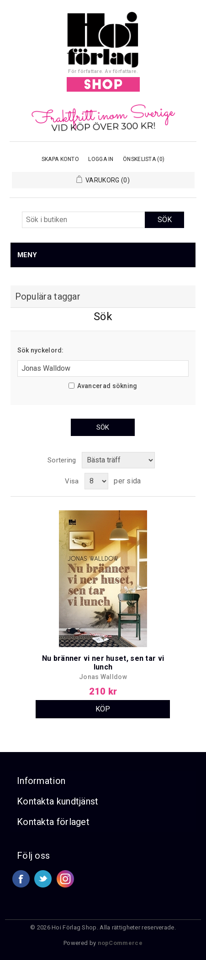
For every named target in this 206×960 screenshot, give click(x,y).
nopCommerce (120, 942)
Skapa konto (60, 159)
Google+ (65, 878)
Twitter (43, 878)
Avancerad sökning (107, 385)
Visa (72, 481)
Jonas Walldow (103, 676)
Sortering (62, 460)
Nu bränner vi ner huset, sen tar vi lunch (103, 662)
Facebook (21, 878)
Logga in (100, 159)
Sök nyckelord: (40, 350)
